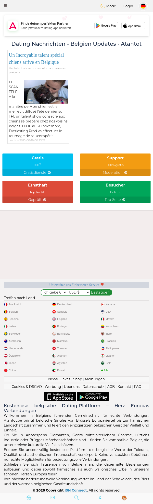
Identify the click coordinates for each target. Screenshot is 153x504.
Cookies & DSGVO (27, 386)
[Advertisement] (76, 26)
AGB (111, 386)
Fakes (65, 379)
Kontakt (124, 386)
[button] (5, 5)
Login (128, 6)
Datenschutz (93, 386)
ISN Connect (76, 490)
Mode (108, 6)
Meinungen (95, 379)
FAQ (137, 386)
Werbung (53, 386)
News (53, 379)
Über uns (71, 386)
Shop (77, 379)
